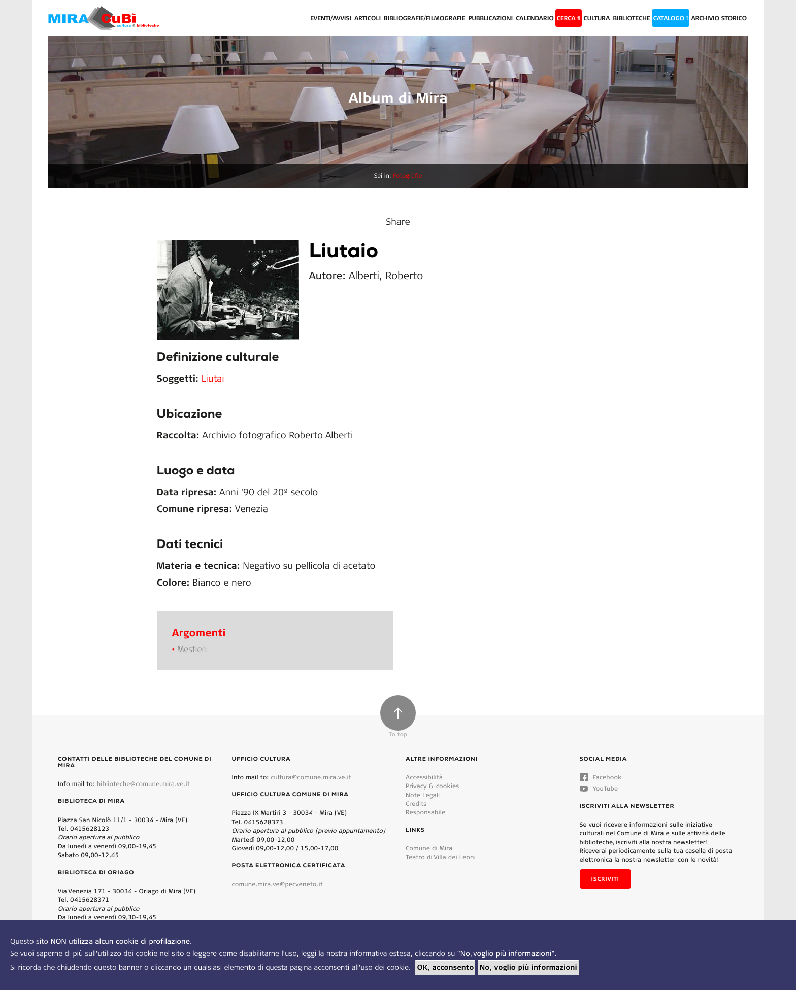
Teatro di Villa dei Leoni (441, 857)
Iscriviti (605, 878)
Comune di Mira (429, 848)
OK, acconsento (445, 967)
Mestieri (192, 649)
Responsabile (425, 812)
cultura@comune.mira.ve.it (311, 777)
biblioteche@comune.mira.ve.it (143, 784)
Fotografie (407, 176)
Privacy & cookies (432, 786)
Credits (416, 803)
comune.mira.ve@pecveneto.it (277, 884)
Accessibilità (424, 777)
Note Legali (423, 795)
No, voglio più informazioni (528, 967)
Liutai (213, 378)
